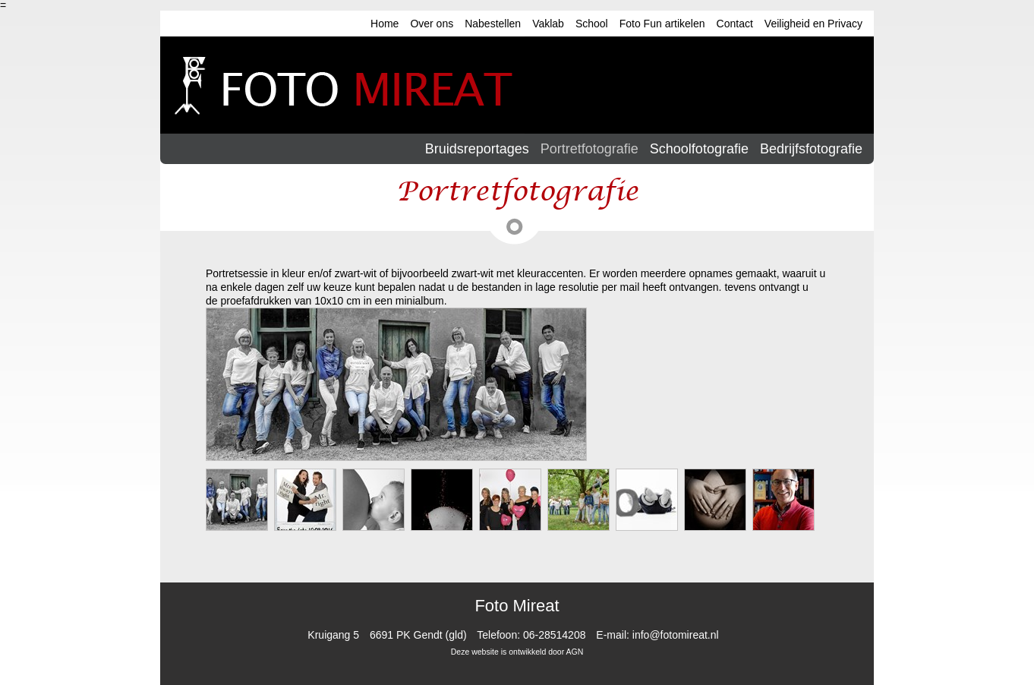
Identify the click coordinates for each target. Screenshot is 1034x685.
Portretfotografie (589, 148)
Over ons (431, 23)
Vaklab (548, 23)
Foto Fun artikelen (662, 23)
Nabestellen (493, 23)
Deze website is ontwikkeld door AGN (517, 651)
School (591, 23)
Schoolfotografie (699, 148)
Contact (735, 23)
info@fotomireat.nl (675, 635)
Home (384, 23)
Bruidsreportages (477, 148)
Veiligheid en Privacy (813, 23)
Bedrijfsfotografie (811, 148)
